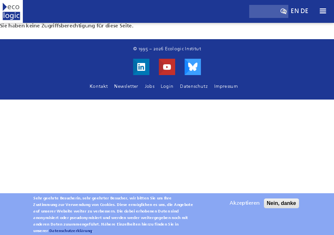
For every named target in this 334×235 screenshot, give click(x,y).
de (304, 11)
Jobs (149, 86)
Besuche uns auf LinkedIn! (141, 67)
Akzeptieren (245, 206)
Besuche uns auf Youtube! (167, 67)
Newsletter (126, 86)
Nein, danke (281, 206)
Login (167, 86)
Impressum (226, 86)
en (295, 11)
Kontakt (99, 86)
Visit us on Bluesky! (193, 67)
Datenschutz (194, 86)
